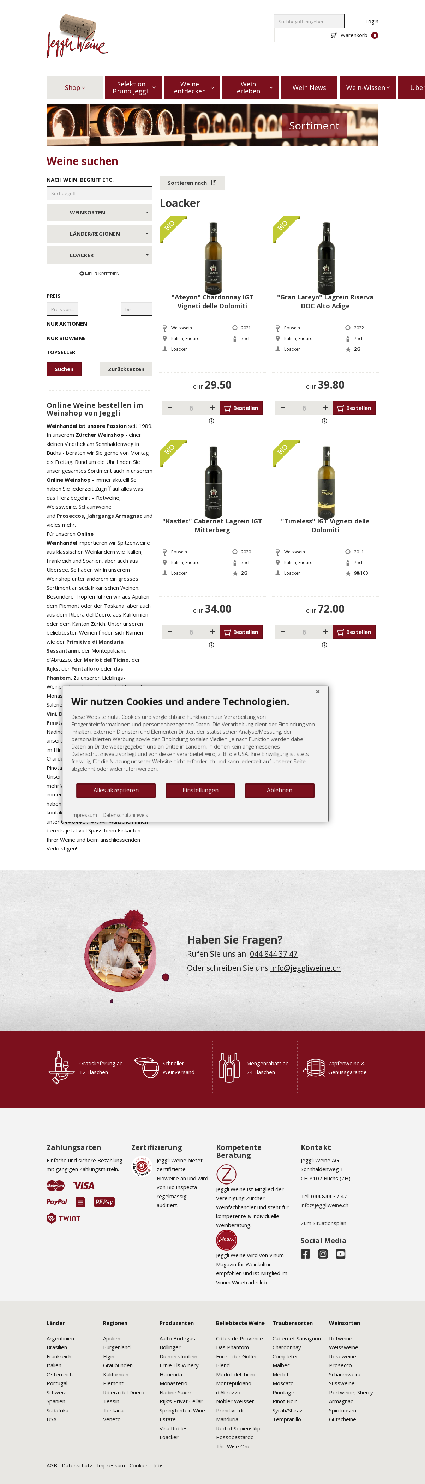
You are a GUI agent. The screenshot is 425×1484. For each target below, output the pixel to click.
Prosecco (340, 1365)
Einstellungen (157, 830)
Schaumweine (95, 506)
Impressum (111, 1465)
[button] (192, 183)
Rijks (53, 668)
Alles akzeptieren (73, 830)
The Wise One (233, 1446)
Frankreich (59, 1356)
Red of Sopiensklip (238, 1428)
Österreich (60, 1374)
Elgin (108, 1356)
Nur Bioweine (99, 337)
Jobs (158, 1465)
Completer (285, 1356)
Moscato (283, 1383)
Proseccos (70, 515)
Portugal (57, 1383)
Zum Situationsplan (323, 1222)
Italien (54, 1365)
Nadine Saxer (176, 1392)
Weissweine (343, 1347)
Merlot (281, 1374)
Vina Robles (174, 1428)
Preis (54, 295)
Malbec (281, 1365)
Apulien (111, 1338)
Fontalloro (85, 668)
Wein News (309, 87)
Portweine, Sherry (351, 1392)
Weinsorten (109, 212)
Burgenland (117, 1347)
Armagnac (341, 1401)
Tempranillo (287, 1419)
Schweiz (56, 1392)
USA (51, 1419)
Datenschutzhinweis (82, 854)
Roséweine (342, 1356)
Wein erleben (255, 87)
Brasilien (57, 1347)
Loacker (109, 255)
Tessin (111, 1401)
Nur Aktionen (99, 323)
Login (371, 21)
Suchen (64, 368)
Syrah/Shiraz (288, 1410)
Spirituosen (342, 1410)
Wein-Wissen (368, 87)
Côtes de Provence (239, 1338)
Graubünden (118, 1365)
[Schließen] (275, 731)
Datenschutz (77, 1465)
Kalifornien (115, 1374)
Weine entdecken (194, 87)
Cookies (139, 1465)
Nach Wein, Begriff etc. (80, 179)
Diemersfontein (178, 1356)
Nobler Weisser (235, 1401)
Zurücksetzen (126, 368)
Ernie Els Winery (179, 1365)
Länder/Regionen (109, 233)
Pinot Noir (285, 1401)
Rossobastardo (235, 1437)
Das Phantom (232, 1347)
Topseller (99, 352)
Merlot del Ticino (106, 659)
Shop (75, 87)
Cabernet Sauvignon (297, 1338)
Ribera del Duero (123, 1392)
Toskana (113, 1410)
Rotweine (340, 1338)
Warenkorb (354, 34)
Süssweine (342, 1383)
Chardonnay (287, 1347)
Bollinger (170, 1347)
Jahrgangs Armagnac (114, 515)
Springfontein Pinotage (104, 722)
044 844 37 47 (274, 954)
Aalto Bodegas (177, 1338)
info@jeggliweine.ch (305, 968)
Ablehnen (237, 830)
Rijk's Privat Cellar (181, 1401)
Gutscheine (342, 1419)
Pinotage (283, 1392)
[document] (153, 778)
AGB (52, 1465)
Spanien (56, 1401)
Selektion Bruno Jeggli (134, 87)
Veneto (112, 1419)
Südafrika (57, 1410)
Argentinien (60, 1338)
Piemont (113, 1383)
